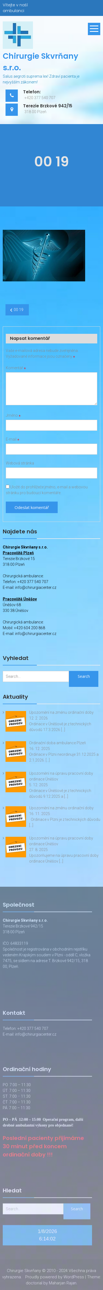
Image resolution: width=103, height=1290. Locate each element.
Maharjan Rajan (62, 1284)
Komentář (16, 368)
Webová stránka (20, 463)
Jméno (13, 415)
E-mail (12, 439)
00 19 (18, 309)
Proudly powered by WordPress (54, 1278)
